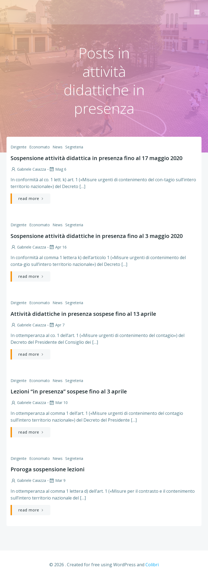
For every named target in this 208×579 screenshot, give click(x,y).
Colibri (152, 565)
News (58, 146)
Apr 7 (56, 324)
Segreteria (74, 146)
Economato (39, 146)
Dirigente (19, 146)
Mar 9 (57, 480)
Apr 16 (58, 247)
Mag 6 (57, 169)
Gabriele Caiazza (28, 169)
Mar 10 (58, 402)
